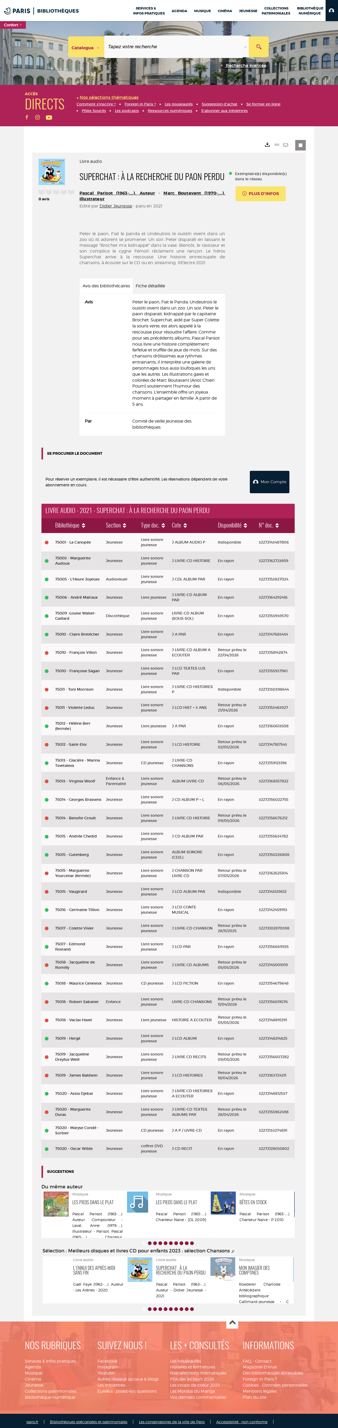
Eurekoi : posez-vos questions (127, 1389)
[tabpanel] (152, 364)
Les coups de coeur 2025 (195, 1383)
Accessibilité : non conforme (241, 1419)
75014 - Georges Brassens (78, 797)
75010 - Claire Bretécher (77, 632)
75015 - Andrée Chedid (76, 834)
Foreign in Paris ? (260, 1376)
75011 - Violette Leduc (75, 705)
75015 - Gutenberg (72, 852)
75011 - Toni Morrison (74, 687)
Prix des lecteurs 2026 (192, 1376)
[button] (332, 10)
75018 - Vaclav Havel (73, 1017)
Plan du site (254, 1395)
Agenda (33, 1365)
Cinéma (33, 1376)
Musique (33, 1370)
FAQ (247, 1359)
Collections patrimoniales (51, 1389)
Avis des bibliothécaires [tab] (106, 285)
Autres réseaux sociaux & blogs (128, 1376)
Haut (232, 1321)
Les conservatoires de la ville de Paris (172, 1419)
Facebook (107, 1359)
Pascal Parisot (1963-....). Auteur (117, 193)
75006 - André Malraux (76, 595)
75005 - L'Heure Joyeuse (77, 577)
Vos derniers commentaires (198, 1395)
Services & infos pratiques (50, 1359)
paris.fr (32, 1419)
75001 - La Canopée (73, 540)
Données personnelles (285, 1383)
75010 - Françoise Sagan (77, 668)
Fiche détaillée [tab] (150, 285)
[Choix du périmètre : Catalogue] (86, 47)
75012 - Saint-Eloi (71, 742)
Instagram (108, 1365)
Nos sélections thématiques (198, 1370)
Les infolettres (111, 1383)
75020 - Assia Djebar (74, 1091)
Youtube (106, 1370)
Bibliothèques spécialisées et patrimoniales (88, 1419)
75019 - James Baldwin (76, 1073)
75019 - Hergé (67, 1036)
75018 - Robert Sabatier (77, 999)
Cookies (251, 1383)
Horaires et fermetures (192, 1365)
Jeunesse (34, 1383)
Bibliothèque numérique (50, 1395)
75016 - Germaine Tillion (77, 907)
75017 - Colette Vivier (74, 926)
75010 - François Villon (76, 650)
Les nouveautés (185, 1359)
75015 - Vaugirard (71, 889)
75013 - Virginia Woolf (75, 779)
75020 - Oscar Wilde (74, 1146)
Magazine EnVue (260, 1365)
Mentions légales (260, 1389)
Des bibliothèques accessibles (273, 1370)
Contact (263, 1359)
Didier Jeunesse (116, 206)
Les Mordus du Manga (192, 1389)
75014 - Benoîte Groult (75, 816)
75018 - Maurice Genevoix (78, 981)
